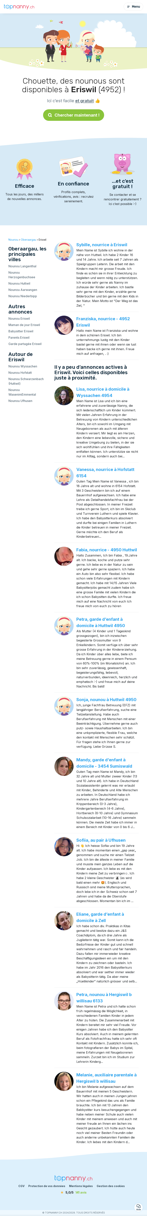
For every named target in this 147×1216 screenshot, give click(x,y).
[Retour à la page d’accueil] (19, 6)
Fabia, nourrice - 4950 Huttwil (106, 549)
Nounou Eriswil (19, 318)
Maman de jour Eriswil (24, 325)
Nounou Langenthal (22, 266)
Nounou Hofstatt (20, 373)
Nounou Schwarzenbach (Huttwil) (26, 381)
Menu (133, 6)
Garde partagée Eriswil (25, 344)
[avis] (73, 1192)
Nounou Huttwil (19, 283)
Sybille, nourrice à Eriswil (101, 244)
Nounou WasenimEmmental (22, 392)
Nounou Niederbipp (22, 296)
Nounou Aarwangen (22, 290)
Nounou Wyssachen (22, 366)
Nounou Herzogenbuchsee (21, 275)
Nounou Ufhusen (20, 401)
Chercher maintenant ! (74, 115)
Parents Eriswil (18, 337)
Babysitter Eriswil (20, 331)
